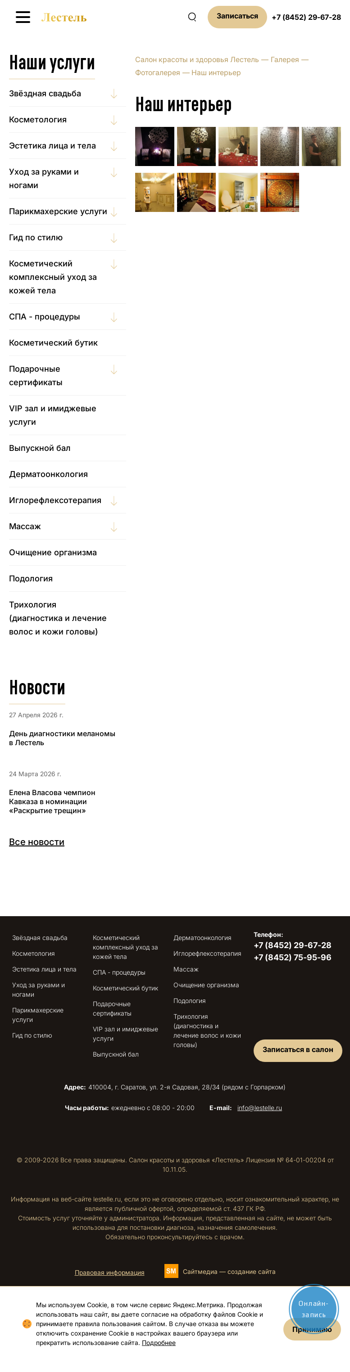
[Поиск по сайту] (192, 17)
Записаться (237, 15)
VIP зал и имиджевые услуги (52, 415)
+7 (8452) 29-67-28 (306, 17)
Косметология (38, 119)
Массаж (25, 526)
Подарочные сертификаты (36, 375)
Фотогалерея (157, 72)
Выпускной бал (40, 448)
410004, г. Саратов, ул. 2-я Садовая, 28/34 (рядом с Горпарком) (175, 1087)
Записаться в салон (298, 1049)
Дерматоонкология (48, 474)
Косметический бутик (53, 342)
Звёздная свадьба (45, 93)
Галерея (285, 59)
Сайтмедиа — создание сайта (229, 1271)
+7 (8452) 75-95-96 (293, 957)
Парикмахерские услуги (58, 211)
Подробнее (159, 1342)
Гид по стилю (36, 237)
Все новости (36, 842)
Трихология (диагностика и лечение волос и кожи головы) (58, 618)
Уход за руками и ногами (44, 178)
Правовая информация (110, 1272)
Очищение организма (53, 552)
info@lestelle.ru (259, 1107)
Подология (31, 578)
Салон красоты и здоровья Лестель (197, 59)
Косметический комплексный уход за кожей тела (53, 277)
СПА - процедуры (44, 316)
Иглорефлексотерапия (55, 500)
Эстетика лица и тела (52, 145)
